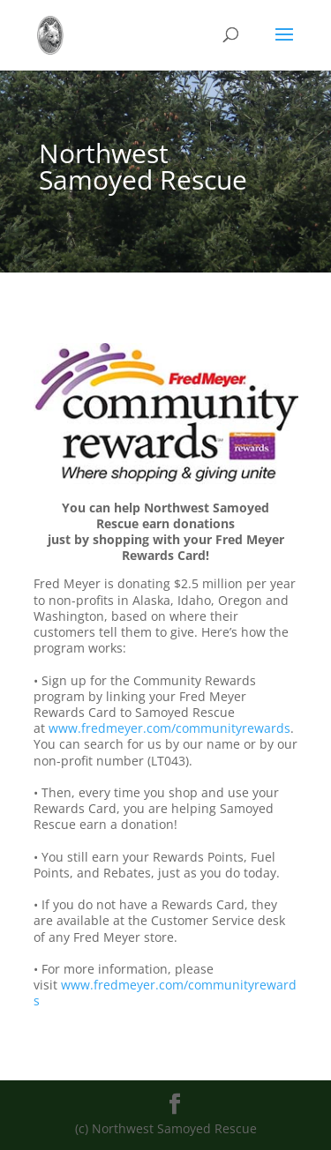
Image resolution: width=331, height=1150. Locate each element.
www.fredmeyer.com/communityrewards (169, 728)
